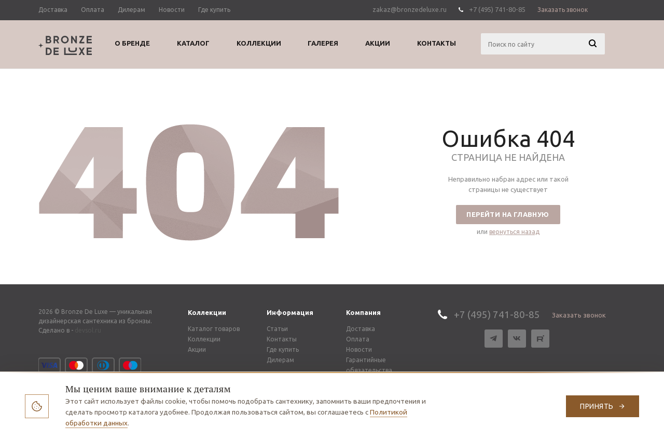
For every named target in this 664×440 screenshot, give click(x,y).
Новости (359, 349)
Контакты (282, 339)
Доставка (360, 328)
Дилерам (280, 359)
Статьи (277, 328)
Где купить (283, 349)
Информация (290, 312)
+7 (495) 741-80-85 (497, 9)
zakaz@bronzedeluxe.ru (409, 9)
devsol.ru (88, 330)
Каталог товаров (214, 328)
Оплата (357, 339)
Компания (363, 312)
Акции (197, 349)
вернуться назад (514, 231)
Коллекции (207, 312)
